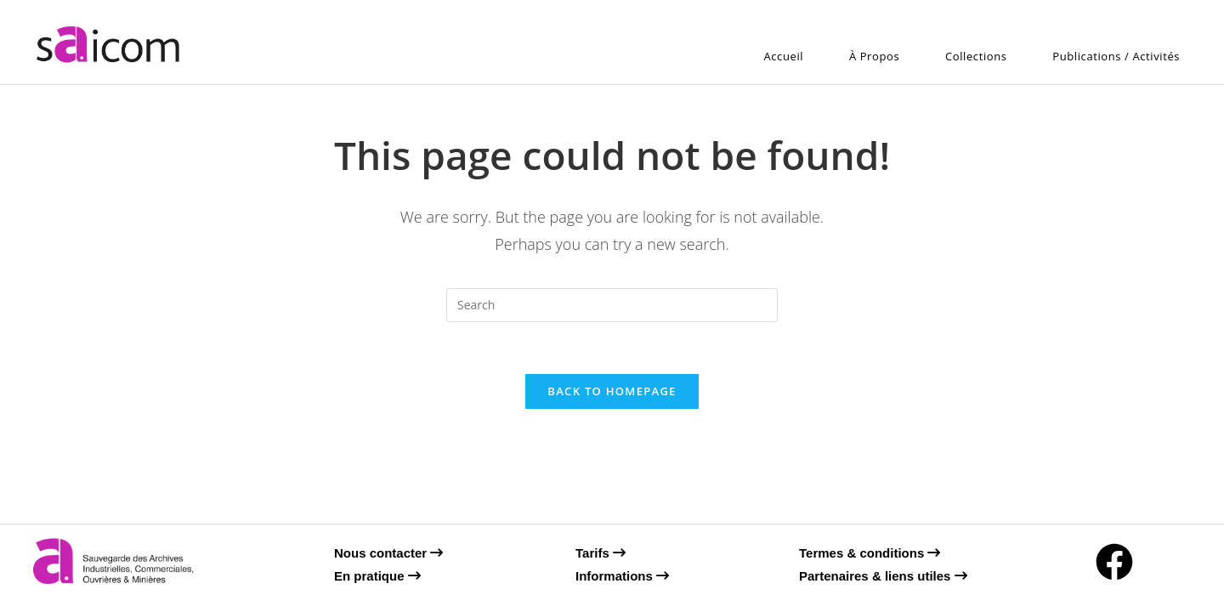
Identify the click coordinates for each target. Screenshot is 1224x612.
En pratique (377, 576)
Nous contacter (388, 553)
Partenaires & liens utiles (883, 576)
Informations (622, 576)
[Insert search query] (612, 305)
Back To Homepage (611, 391)
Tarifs (600, 553)
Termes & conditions (869, 553)
